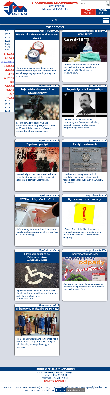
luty (11, 93)
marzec (10, 89)
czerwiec (9, 77)
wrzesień (9, 65)
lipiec (11, 73)
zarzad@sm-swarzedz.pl (55, 381)
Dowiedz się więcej (75, 390)
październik (7, 61)
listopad (9, 57)
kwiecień (9, 85)
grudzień (9, 53)
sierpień (9, 69)
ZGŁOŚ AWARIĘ (88, 12)
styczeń (9, 97)
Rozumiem (60, 390)
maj (12, 81)
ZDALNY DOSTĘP (103, 11)
